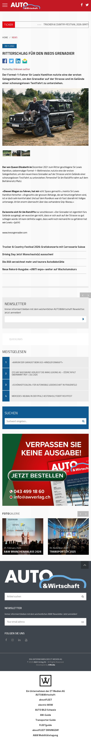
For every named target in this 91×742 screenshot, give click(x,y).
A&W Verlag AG (40, 661)
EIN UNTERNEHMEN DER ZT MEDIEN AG (45, 659)
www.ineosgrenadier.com (14, 232)
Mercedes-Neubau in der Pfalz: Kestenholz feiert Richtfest (42, 396)
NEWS (14, 37)
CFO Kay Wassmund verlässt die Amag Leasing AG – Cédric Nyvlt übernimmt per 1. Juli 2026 (44, 373)
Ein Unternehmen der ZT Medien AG (45, 691)
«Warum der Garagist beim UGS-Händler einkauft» (37, 362)
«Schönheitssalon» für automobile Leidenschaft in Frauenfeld (44, 384)
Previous (82, 295)
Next (88, 295)
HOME (5, 37)
